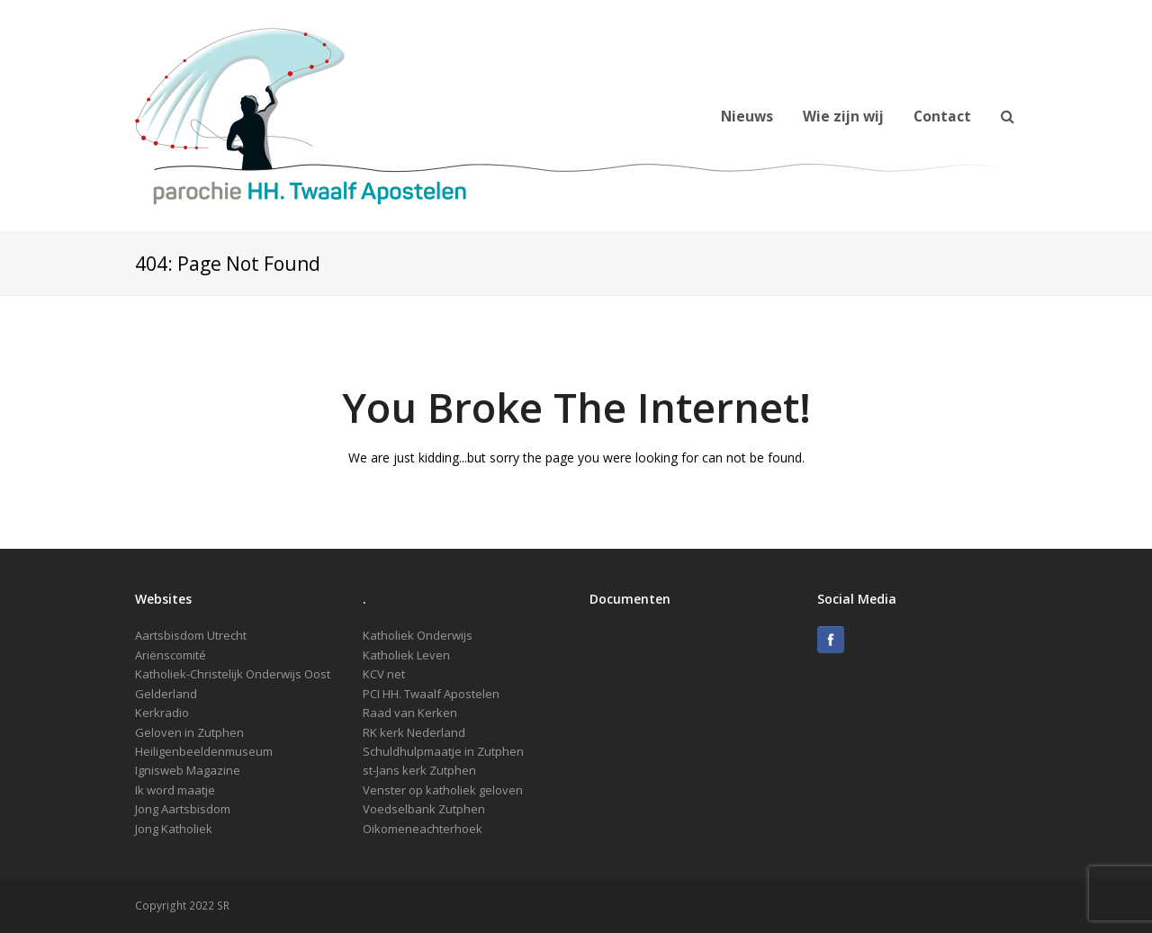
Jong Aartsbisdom (182, 809)
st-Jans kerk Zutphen (419, 770)
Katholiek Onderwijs (417, 635)
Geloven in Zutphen (189, 732)
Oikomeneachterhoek (422, 829)
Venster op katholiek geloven (443, 790)
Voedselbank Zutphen (424, 809)
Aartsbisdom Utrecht (191, 635)
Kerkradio (162, 712)
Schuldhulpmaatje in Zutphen (443, 751)
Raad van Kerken (410, 712)
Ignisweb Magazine (187, 770)
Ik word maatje (175, 790)
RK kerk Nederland (414, 732)
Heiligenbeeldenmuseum (204, 751)
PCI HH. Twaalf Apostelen (431, 694)
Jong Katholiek (173, 829)
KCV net (384, 674)
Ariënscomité (170, 655)
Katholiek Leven (406, 655)
